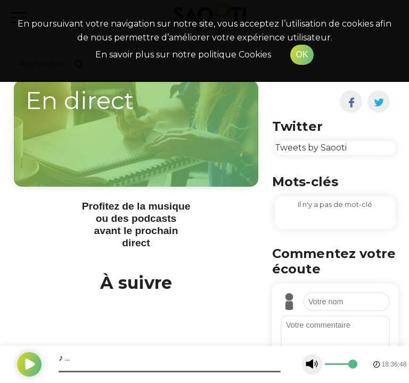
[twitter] (379, 101)
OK (302, 54)
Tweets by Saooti (311, 148)
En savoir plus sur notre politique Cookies (183, 54)
